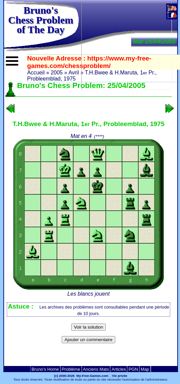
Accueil (36, 72)
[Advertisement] (88, 356)
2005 (57, 72)
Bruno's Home (45, 369)
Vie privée (119, 376)
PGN (133, 369)
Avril (73, 72)
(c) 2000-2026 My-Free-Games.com (81, 376)
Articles (119, 369)
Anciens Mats (96, 369)
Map (145, 369)
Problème (71, 369)
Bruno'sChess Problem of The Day (40, 19)
